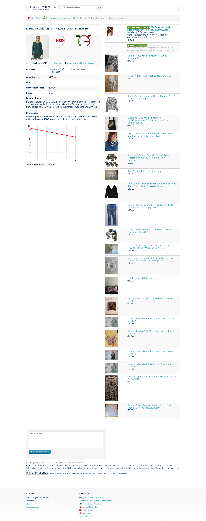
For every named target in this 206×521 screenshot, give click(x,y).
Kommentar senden (39, 452)
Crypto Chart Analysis (86, 516)
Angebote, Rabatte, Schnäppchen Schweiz (95, 501)
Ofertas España (85, 510)
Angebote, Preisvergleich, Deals (91, 498)
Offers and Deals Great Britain (90, 504)
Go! (99, 7)
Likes (28, 504)
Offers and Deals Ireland (88, 507)
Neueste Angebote (32, 507)
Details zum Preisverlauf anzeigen (41, 164)
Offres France (85, 513)
